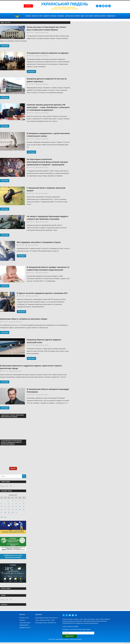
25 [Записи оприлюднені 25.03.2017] (20, 509)
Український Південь (64, 4)
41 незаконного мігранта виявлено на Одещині (48, 53)
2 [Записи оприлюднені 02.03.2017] (12, 500)
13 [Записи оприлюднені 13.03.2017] (1, 506)
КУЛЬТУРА (35, 16)
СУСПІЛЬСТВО (69, 16)
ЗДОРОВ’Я (46, 16)
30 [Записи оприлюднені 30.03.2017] (12, 512)
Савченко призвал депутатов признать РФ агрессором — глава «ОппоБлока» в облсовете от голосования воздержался (48, 107)
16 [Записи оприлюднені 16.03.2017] (12, 506)
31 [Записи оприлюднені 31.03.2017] (16, 512)
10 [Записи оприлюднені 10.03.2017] (16, 503)
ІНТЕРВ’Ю (77, 16)
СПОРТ (41, 16)
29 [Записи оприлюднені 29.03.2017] (9, 512)
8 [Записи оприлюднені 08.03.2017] (8, 503)
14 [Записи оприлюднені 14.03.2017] (5, 506)
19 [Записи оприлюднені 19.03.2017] (23, 506)
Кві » (5, 517)
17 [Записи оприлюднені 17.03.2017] (16, 506)
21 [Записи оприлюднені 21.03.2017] (5, 509)
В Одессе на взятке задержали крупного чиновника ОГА (42, 293)
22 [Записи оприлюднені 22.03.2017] (9, 509)
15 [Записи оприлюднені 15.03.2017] (8, 506)
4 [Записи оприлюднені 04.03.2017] (19, 500)
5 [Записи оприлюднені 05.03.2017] (23, 500)
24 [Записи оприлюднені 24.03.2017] (16, 509)
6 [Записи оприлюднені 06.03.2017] (1, 503)
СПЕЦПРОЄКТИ (110, 16)
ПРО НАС (13, 468)
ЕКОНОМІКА (60, 16)
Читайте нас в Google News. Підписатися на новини (13, 556)
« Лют (1, 517)
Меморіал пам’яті (100, 16)
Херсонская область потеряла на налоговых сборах (23, 319)
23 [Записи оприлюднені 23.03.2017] (12, 509)
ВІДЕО (82, 16)
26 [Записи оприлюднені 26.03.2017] (23, 509)
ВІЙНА (91, 16)
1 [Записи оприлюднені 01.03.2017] (8, 500)
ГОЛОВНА (28, 16)
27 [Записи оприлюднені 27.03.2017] (1, 512)
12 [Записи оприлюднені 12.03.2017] (23, 503)
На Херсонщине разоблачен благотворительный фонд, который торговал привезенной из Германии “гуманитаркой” (47, 162)
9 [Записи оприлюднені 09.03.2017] (12, 503)
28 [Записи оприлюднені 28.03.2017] (5, 512)
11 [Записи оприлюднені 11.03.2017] (19, 503)
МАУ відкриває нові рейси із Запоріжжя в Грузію (39, 242)
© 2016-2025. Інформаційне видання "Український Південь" (65, 639)
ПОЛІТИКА (53, 16)
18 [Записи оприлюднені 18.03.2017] (19, 506)
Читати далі (4, 45)
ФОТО (87, 16)
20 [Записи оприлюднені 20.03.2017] (1, 509)
